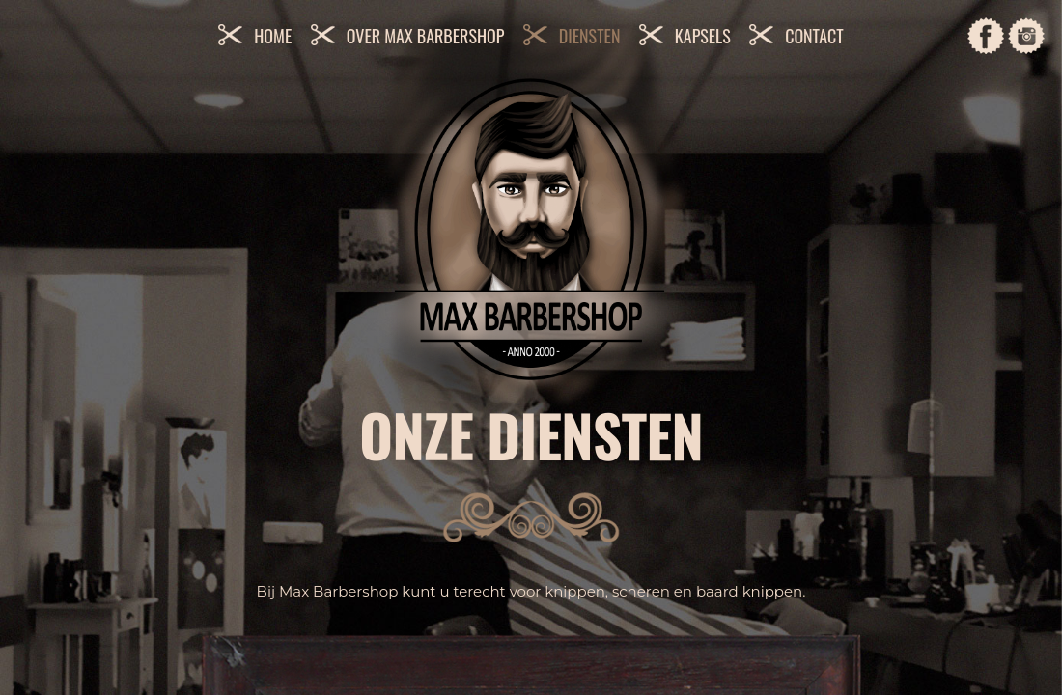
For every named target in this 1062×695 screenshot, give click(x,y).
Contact (814, 35)
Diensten (590, 35)
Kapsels (703, 35)
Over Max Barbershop (426, 35)
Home (273, 35)
